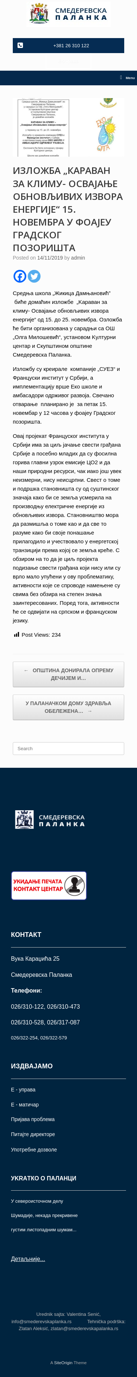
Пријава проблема (32, 1119)
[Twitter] (34, 276)
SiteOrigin (63, 1363)
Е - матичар (25, 1105)
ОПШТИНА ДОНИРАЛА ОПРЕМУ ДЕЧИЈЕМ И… (69, 674)
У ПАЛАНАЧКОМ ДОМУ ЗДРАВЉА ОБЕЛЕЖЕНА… (68, 707)
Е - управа (23, 1090)
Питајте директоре (33, 1134)
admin (78, 258)
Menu (127, 78)
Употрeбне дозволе (34, 1150)
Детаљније (25, 1259)
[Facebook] (20, 276)
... (42, 1259)
